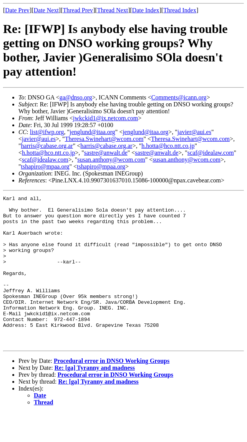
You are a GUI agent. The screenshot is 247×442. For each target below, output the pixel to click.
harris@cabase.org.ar (47, 145)
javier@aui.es (194, 132)
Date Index (145, 10)
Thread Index (179, 10)
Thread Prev (78, 10)
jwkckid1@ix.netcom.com (105, 118)
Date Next (46, 10)
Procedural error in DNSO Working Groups (111, 390)
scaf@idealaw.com (210, 152)
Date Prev (17, 10)
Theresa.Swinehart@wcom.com (104, 139)
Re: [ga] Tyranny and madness (95, 397)
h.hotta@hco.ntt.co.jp (167, 145)
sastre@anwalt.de (106, 152)
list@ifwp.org (47, 132)
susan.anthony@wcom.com (111, 159)
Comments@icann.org (179, 97)
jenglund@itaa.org (92, 132)
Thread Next (112, 10)
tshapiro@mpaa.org (45, 166)
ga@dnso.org (76, 97)
